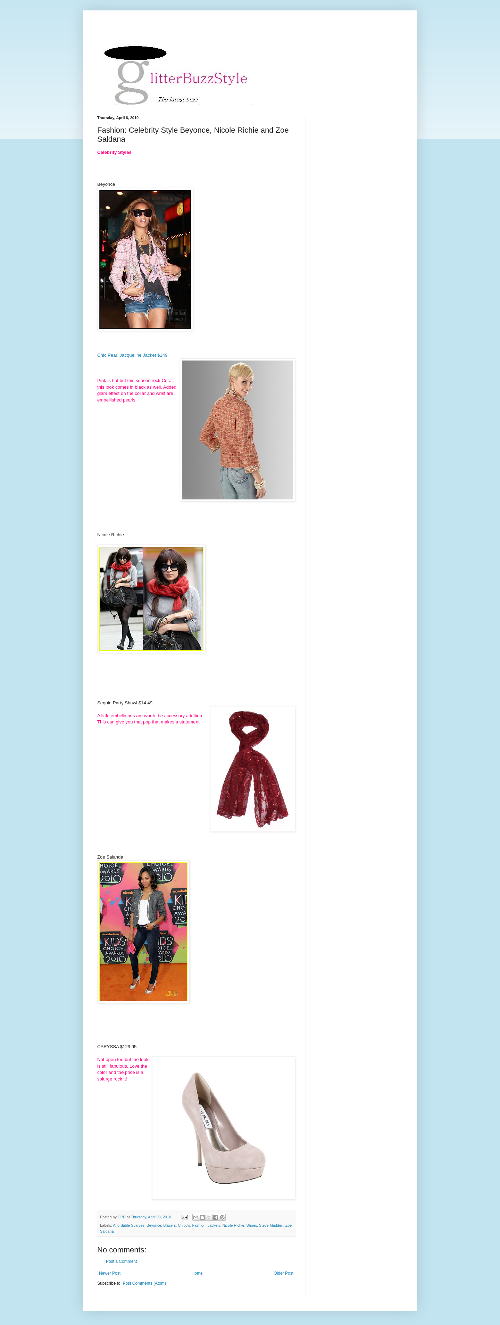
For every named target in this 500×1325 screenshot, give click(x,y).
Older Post (283, 1273)
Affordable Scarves (128, 1225)
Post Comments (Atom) (144, 1283)
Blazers (169, 1225)
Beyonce (154, 1225)
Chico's (184, 1225)
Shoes (251, 1225)
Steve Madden (271, 1225)
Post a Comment (121, 1261)
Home (197, 1273)
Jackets (214, 1225)
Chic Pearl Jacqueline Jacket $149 (132, 355)
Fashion (198, 1225)
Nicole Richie (233, 1225)
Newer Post (109, 1273)
